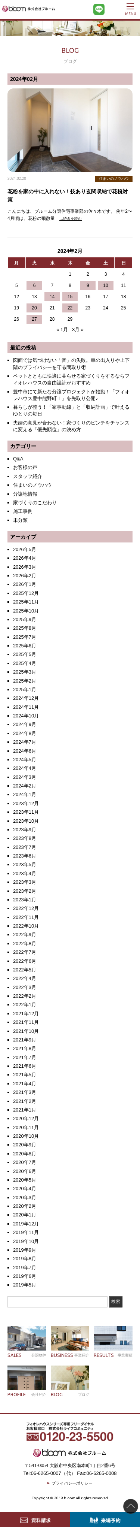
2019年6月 (24, 1276)
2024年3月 (24, 777)
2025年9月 (24, 619)
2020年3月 (24, 1197)
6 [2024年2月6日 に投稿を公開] (34, 285)
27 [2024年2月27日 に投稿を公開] (34, 319)
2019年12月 (26, 1224)
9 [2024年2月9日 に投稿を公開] (88, 285)
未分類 (20, 520)
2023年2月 (24, 891)
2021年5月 (24, 1074)
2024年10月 (26, 716)
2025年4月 (24, 663)
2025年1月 (24, 689)
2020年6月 (24, 1171)
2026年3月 (24, 567)
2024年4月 (24, 768)
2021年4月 (24, 1083)
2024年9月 (24, 724)
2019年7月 (24, 1267)
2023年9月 (24, 829)
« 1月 (62, 329)
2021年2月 (24, 1101)
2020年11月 (26, 1127)
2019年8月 (24, 1258)
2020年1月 (24, 1215)
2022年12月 (26, 908)
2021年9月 (24, 1040)
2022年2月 (24, 996)
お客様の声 (25, 467)
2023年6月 (24, 856)
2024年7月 (24, 742)
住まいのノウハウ (32, 485)
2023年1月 (24, 899)
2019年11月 (26, 1232)
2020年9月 (24, 1144)
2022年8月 (24, 943)
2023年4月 (24, 873)
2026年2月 (24, 575)
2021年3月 (24, 1092)
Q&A (18, 459)
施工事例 (22, 511)
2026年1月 (24, 584)
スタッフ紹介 (27, 476)
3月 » (78, 329)
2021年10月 (26, 1031)
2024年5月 (24, 759)
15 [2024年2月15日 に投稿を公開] (70, 296)
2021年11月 (26, 1022)
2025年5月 (24, 654)
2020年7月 (24, 1162)
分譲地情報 (25, 494)
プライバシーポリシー (72, 1483)
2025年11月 (26, 602)
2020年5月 (24, 1180)
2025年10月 (26, 611)
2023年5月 (24, 864)
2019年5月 (24, 1285)
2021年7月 (24, 1057)
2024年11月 (26, 707)
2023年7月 (24, 847)
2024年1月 (24, 794)
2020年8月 (24, 1153)
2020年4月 (24, 1188)
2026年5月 (24, 549)
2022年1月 (24, 1004)
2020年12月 (26, 1118)
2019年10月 (26, 1241)
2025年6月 (24, 645)
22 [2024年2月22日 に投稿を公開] (70, 308)
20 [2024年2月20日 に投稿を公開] (34, 308)
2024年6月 (24, 751)
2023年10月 (26, 821)
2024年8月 (24, 733)
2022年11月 (26, 917)
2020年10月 (26, 1136)
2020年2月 (24, 1206)
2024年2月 (24, 786)
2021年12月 (26, 1013)
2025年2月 (24, 681)
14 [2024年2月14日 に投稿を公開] (52, 296)
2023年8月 (24, 838)
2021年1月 (24, 1110)
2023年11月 (26, 812)
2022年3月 (24, 987)
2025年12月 (26, 593)
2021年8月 (24, 1048)
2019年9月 (24, 1250)
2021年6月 (24, 1066)
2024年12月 (26, 698)
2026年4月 (24, 558)
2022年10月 (26, 926)
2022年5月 (24, 970)
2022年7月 (24, 952)
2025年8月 (24, 628)
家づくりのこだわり (35, 502)
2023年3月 (24, 882)
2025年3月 (24, 672)
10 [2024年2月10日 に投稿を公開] (105, 285)
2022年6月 (24, 961)
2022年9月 (24, 934)
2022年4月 (24, 978)
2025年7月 (24, 637)
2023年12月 (26, 803)
